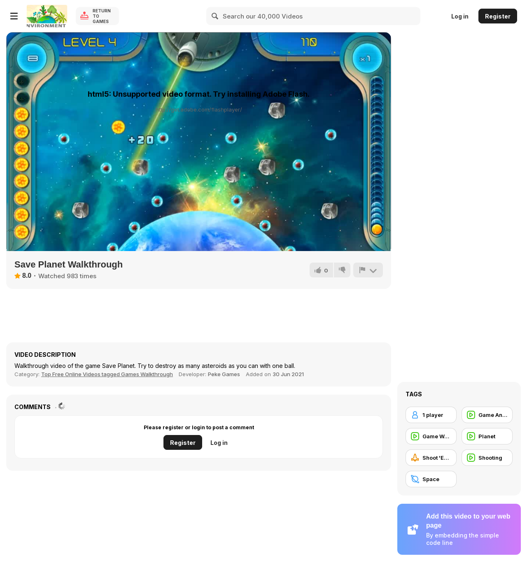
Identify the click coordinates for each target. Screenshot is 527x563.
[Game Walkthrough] (431, 436)
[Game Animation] (487, 415)
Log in (460, 16)
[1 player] (431, 415)
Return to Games (102, 16)
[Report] (368, 270)
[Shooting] (487, 457)
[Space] (431, 479)
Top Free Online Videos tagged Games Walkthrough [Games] (107, 374)
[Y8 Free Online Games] (47, 16)
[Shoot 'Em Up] (431, 457)
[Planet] (487, 436)
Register (498, 16)
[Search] (215, 16)
